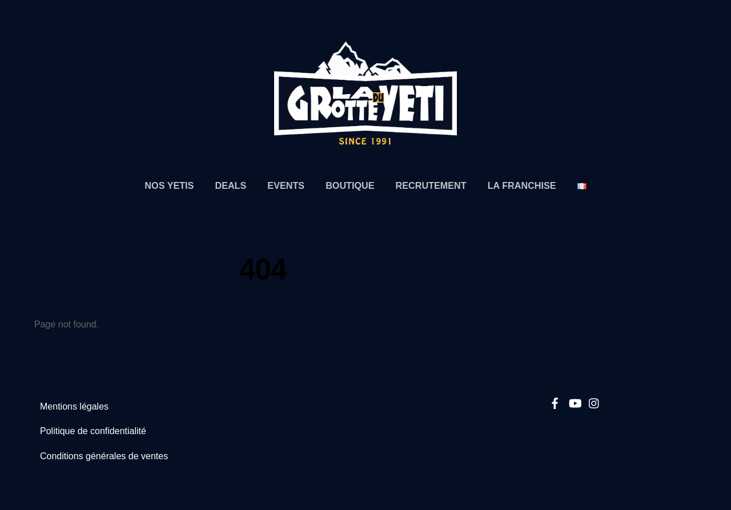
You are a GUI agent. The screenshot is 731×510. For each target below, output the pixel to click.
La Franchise (522, 185)
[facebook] (555, 401)
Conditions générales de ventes (104, 456)
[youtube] (575, 401)
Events (285, 185)
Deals (230, 185)
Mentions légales (74, 406)
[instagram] (595, 401)
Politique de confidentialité (93, 431)
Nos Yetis (169, 185)
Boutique (350, 185)
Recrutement (431, 185)
